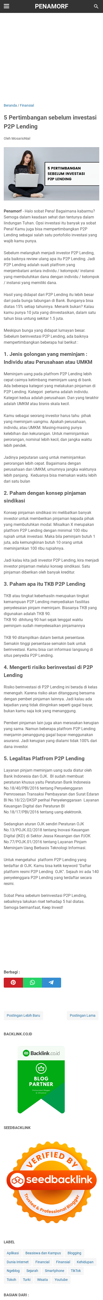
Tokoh (11, 1280)
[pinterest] (13, 983)
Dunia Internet (18, 1262)
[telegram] (51, 983)
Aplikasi (13, 1253)
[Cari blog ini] (96, 6)
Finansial (63, 1262)
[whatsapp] (32, 983)
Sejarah (32, 1271)
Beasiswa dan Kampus (43, 1253)
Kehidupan (85, 1262)
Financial (42, 1262)
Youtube (61, 1280)
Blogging (74, 1253)
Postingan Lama (83, 1015)
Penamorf (51, 6)
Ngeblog (13, 1271)
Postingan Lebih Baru (23, 1015)
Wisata (42, 1280)
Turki (26, 1280)
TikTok (76, 1271)
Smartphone (54, 1271)
